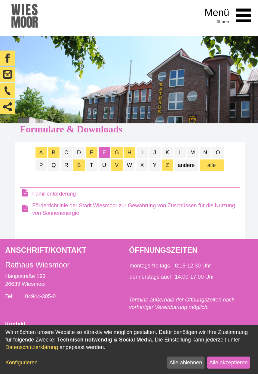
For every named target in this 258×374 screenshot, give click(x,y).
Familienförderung (54, 194)
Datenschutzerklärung (31, 347)
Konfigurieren (21, 363)
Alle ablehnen (185, 363)
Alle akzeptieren (228, 363)
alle (211, 165)
